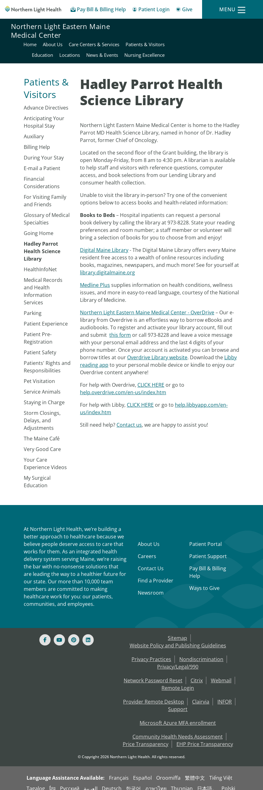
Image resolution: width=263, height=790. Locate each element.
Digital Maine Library (104, 243)
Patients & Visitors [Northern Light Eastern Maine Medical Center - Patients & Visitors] (177, 38)
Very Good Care (42, 442)
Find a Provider (155, 574)
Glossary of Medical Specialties (47, 212)
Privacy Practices (151, 652)
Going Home (38, 226)
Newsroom (151, 586)
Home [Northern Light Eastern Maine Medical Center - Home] (162, 27)
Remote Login (177, 681)
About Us (149, 537)
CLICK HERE (150, 378)
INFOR (224, 695)
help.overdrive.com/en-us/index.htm (123, 385)
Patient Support (208, 549)
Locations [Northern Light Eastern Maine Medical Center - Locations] (241, 38)
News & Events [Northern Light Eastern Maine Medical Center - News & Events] (189, 48)
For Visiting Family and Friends (45, 194)
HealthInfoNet (40, 262)
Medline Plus (95, 278)
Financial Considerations (42, 176)
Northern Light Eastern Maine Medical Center (60, 38)
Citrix (197, 673)
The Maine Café (42, 432)
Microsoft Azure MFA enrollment (178, 716)
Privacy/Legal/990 (177, 660)
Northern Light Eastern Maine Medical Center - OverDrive (147, 305)
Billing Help (37, 140)
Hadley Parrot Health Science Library (42, 245)
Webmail (221, 673)
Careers (147, 549)
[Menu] (232, 9)
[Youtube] (59, 633)
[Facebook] (45, 633)
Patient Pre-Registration (38, 331)
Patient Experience (46, 317)
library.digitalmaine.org (107, 266)
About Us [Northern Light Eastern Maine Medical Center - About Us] (185, 27)
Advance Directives (46, 101)
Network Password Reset (153, 673)
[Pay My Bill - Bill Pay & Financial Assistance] (98, 10)
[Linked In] (88, 633)
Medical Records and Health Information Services (43, 284)
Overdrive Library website (157, 350)
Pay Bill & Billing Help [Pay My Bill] (207, 565)
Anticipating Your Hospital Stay (44, 115)
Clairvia (200, 695)
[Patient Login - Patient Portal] (151, 10)
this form (120, 328)
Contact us (129, 418)
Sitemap (177, 631)
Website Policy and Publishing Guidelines (178, 638)
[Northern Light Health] (33, 9)
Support (177, 702)
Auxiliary (34, 129)
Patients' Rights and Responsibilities (47, 360)
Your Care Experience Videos (45, 457)
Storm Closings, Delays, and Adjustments (42, 414)
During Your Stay (44, 151)
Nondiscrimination (201, 652)
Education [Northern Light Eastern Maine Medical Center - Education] (214, 38)
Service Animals (42, 385)
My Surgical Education (37, 475)
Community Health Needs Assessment (177, 730)
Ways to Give (204, 581)
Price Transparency (145, 737)
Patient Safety (40, 345)
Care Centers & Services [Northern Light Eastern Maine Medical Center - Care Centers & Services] (226, 27)
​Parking (33, 306)
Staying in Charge (44, 395)
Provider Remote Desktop (153, 695)
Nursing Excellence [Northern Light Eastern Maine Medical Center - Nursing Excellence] (231, 48)
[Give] (184, 10)
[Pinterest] (73, 633)
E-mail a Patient (42, 161)
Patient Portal (205, 537)
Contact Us (151, 561)
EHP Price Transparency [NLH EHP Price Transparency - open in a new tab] (204, 737)
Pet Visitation (39, 374)
